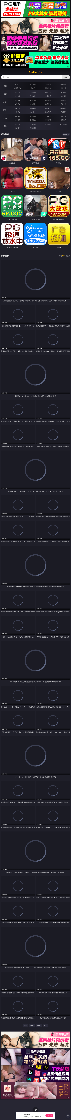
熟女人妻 (17, 96)
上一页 (32, 1025)
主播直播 (48, 96)
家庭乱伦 (33, 117)
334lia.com (35, 72)
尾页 (45, 1025)
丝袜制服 (33, 96)
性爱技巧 (63, 120)
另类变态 (63, 104)
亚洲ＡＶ (17, 93)
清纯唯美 (33, 112)
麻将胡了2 (17, 88)
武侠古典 (63, 117)
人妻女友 (48, 117)
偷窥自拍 (17, 109)
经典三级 (33, 104)
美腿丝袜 (17, 112)
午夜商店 (33, 125)
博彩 (5, 86)
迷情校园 (17, 120)
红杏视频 (17, 128)
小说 (5, 118)
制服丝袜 (17, 104)
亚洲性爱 (17, 101)
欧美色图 (48, 109)
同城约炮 (17, 125)
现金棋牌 (48, 88)
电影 (5, 102)
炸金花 (33, 88)
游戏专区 (63, 85)
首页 (25, 1025)
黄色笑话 (48, 120)
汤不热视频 (63, 125)
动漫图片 (63, 109)
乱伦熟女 (48, 104)
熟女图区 (48, 112)
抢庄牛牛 (63, 88)
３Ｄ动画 (63, 93)
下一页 (39, 1025)
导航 (5, 126)
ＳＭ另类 (63, 96)
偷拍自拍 (33, 101)
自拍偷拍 (33, 93)
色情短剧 (33, 128)
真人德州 (33, 85)
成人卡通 (48, 101)
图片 (5, 110)
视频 (5, 94)
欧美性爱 (63, 101)
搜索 (66, 77)
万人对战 (48, 85)
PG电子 (17, 85)
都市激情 (17, 117)
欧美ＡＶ (48, 93)
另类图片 (63, 112)
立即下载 (49, 1116)
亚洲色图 (33, 109)
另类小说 (33, 120)
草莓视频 (48, 125)
